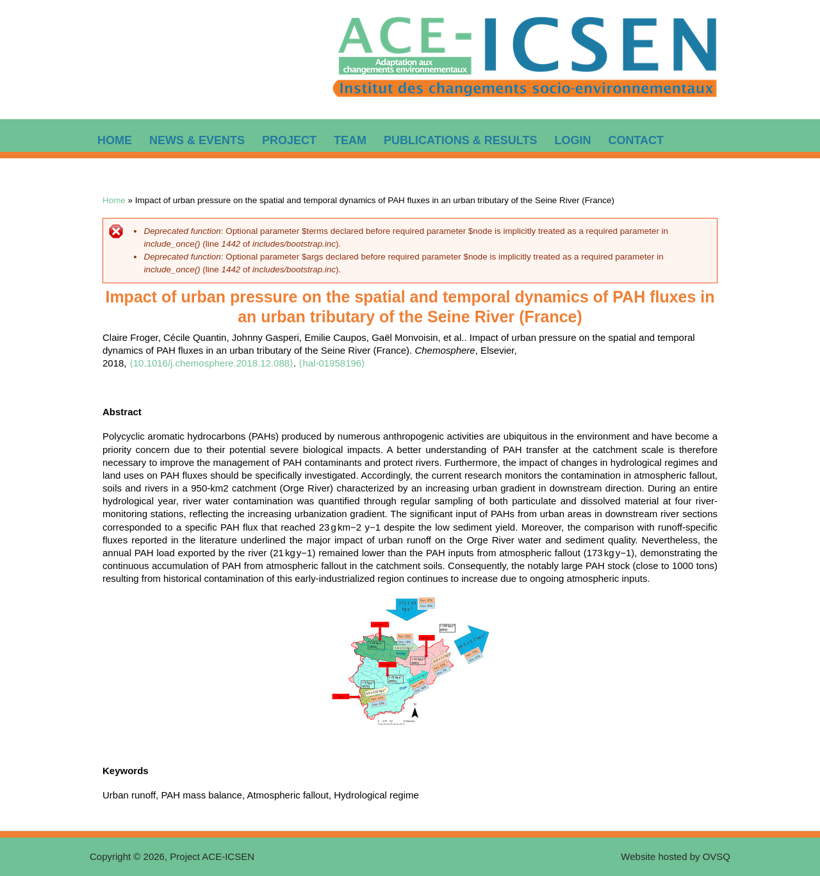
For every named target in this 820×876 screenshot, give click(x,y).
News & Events (197, 140)
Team (350, 140)
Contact (636, 140)
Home (114, 140)
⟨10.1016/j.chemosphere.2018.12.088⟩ (211, 363)
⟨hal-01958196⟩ (332, 363)
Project (289, 140)
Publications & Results (460, 140)
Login (572, 140)
